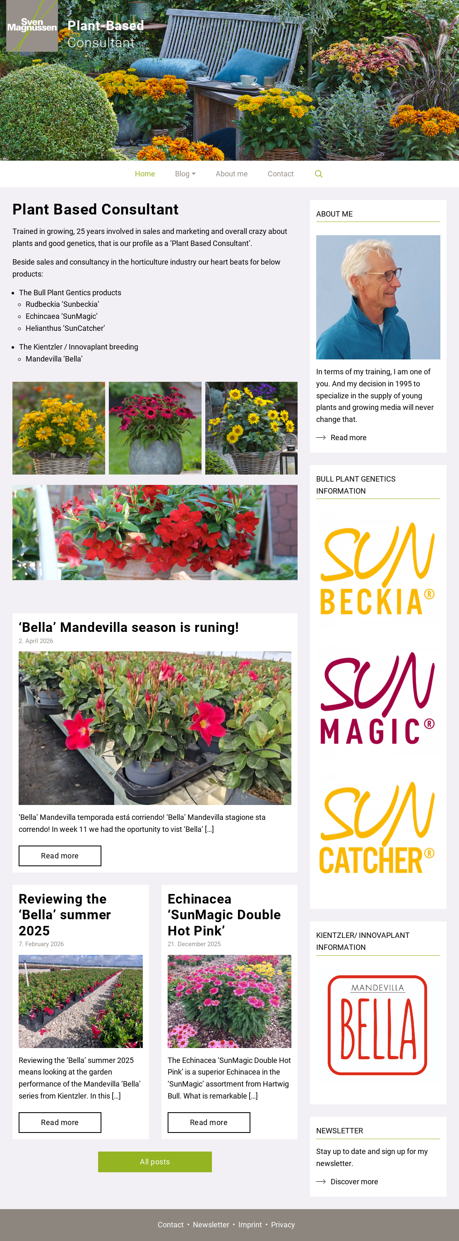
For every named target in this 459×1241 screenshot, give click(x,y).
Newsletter (211, 1224)
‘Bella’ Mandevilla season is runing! (129, 627)
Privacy (283, 1224)
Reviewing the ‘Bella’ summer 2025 (65, 915)
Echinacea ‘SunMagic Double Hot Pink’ (224, 915)
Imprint (250, 1224)
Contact (171, 1224)
